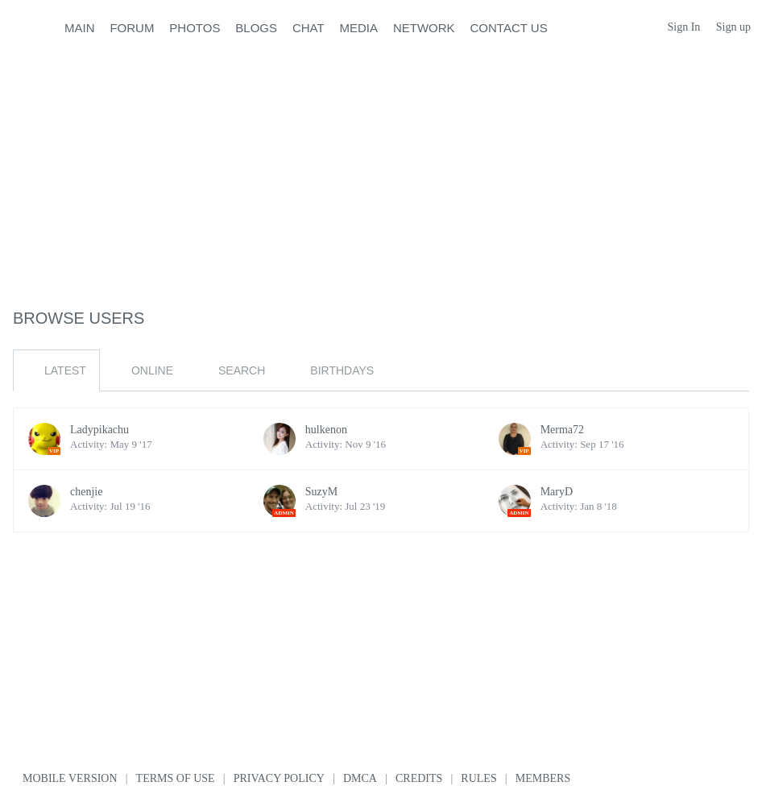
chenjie (86, 492)
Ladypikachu (99, 430)
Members (543, 778)
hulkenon (326, 430)
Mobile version (70, 778)
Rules (478, 778)
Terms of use (175, 778)
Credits (418, 778)
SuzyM (321, 492)
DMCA (360, 778)
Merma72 (562, 430)
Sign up (733, 27)
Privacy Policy (279, 778)
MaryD (556, 492)
